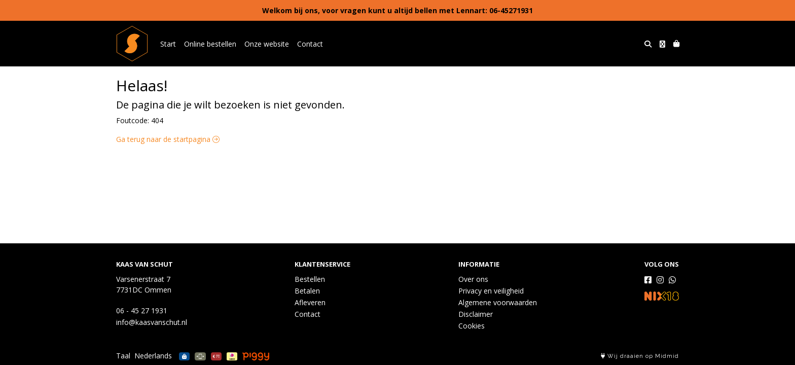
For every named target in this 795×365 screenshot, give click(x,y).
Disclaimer (475, 314)
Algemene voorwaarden (497, 302)
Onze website (266, 44)
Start (168, 44)
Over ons (473, 279)
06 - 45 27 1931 (141, 310)
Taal (123, 355)
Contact (310, 44)
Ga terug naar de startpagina (168, 139)
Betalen (307, 291)
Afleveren (310, 302)
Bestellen (310, 279)
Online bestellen (210, 44)
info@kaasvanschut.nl (151, 322)
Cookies (471, 326)
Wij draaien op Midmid (640, 356)
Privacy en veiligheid (491, 291)
